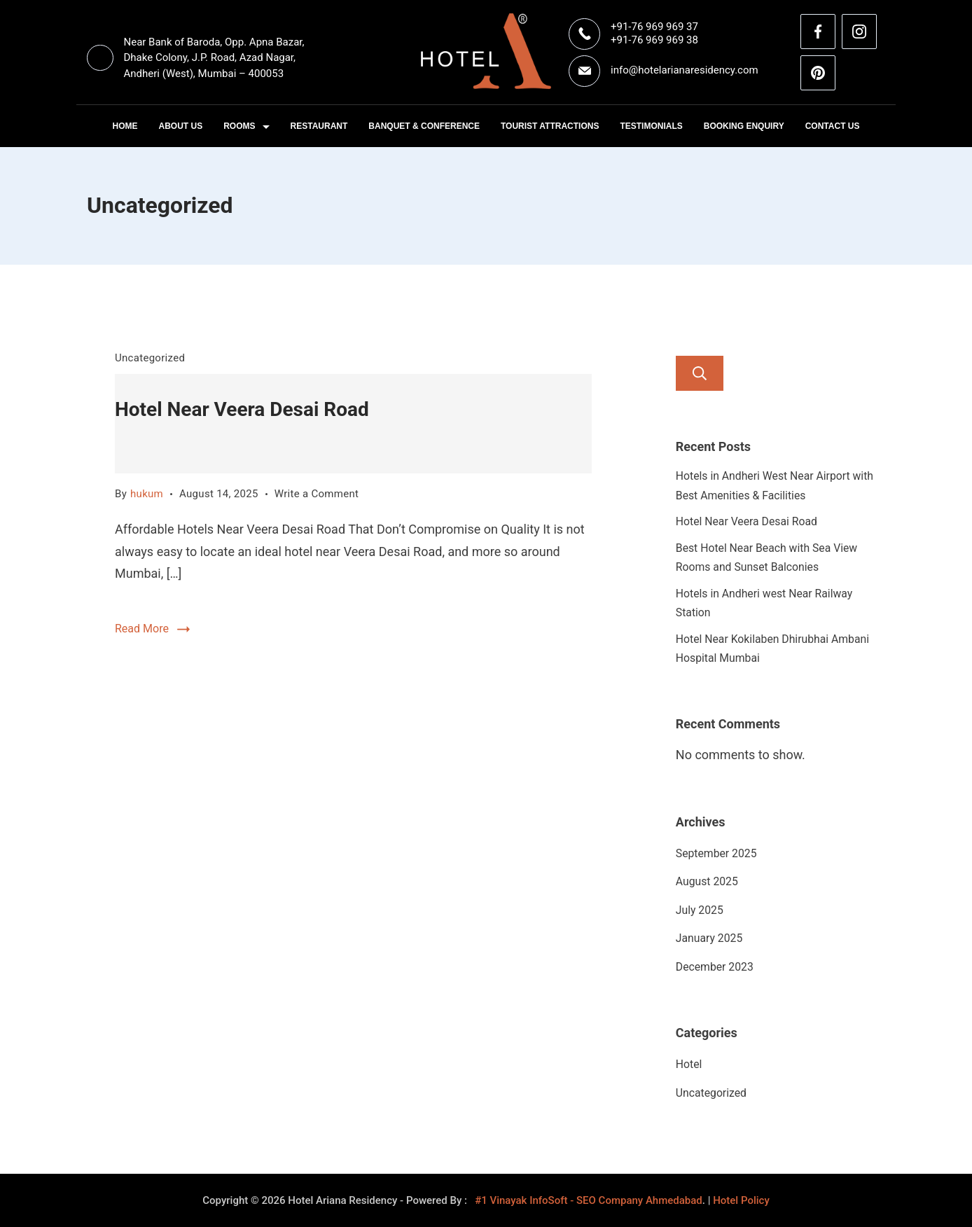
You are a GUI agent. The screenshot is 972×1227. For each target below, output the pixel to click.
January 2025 (709, 938)
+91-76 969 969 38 (654, 40)
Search (699, 373)
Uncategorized (150, 358)
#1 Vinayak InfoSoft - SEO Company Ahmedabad (588, 1200)
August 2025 (707, 881)
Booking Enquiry (744, 126)
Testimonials (651, 126)
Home (125, 126)
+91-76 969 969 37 (654, 26)
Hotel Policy (741, 1200)
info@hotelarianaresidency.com (684, 70)
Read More (142, 628)
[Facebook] (817, 31)
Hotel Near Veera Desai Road (242, 409)
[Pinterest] (817, 72)
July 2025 (699, 910)
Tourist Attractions (550, 126)
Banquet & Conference (424, 126)
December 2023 (715, 966)
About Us (181, 126)
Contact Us (832, 126)
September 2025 (716, 853)
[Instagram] (859, 31)
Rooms (246, 126)
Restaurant (319, 126)
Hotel (689, 1064)
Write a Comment (317, 494)
